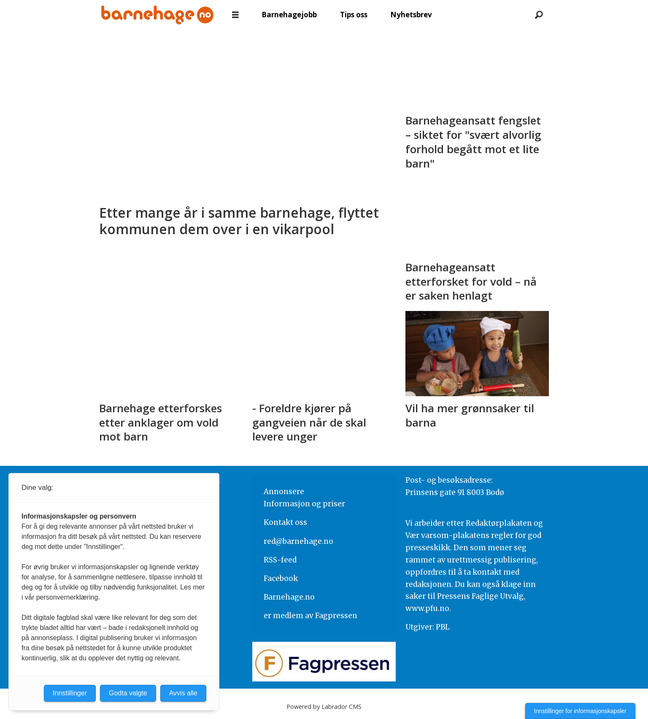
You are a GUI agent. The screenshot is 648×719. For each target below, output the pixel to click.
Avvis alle (183, 693)
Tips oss (353, 14)
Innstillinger (70, 693)
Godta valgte (128, 693)
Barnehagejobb (289, 14)
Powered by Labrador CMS (324, 707)
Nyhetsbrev (411, 14)
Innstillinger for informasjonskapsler (580, 711)
